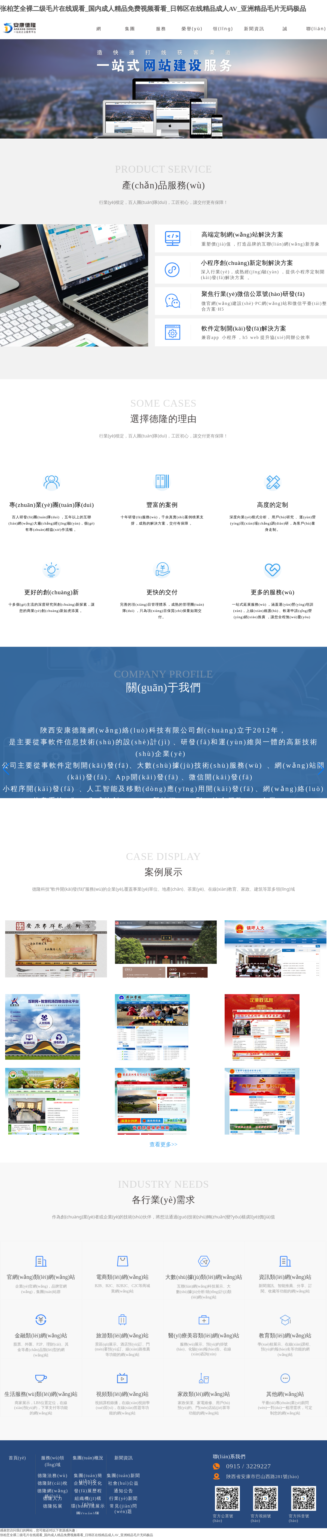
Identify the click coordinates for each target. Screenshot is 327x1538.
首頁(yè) (17, 1458)
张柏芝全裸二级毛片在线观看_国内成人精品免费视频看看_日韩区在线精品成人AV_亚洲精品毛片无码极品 (153, 8)
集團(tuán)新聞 (123, 1475)
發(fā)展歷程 (88, 1490)
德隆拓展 (53, 1506)
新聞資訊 (254, 29)
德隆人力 (53, 1498)
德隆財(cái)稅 (53, 1483)
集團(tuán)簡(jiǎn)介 (88, 1477)
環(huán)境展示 (88, 1506)
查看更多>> (163, 1144)
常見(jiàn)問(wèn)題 (123, 1507)
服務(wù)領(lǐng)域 (52, 1459)
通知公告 (123, 1490)
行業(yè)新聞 (123, 1498)
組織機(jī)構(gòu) (88, 1499)
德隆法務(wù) (53, 1475)
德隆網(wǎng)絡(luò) (52, 1492)
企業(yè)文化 (88, 1483)
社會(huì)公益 (123, 1483)
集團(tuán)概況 (88, 1458)
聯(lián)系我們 (316, 37)
